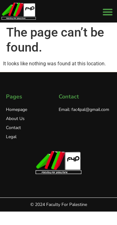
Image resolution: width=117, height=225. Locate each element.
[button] (107, 12)
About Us (15, 119)
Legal (11, 137)
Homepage (16, 109)
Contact (13, 128)
